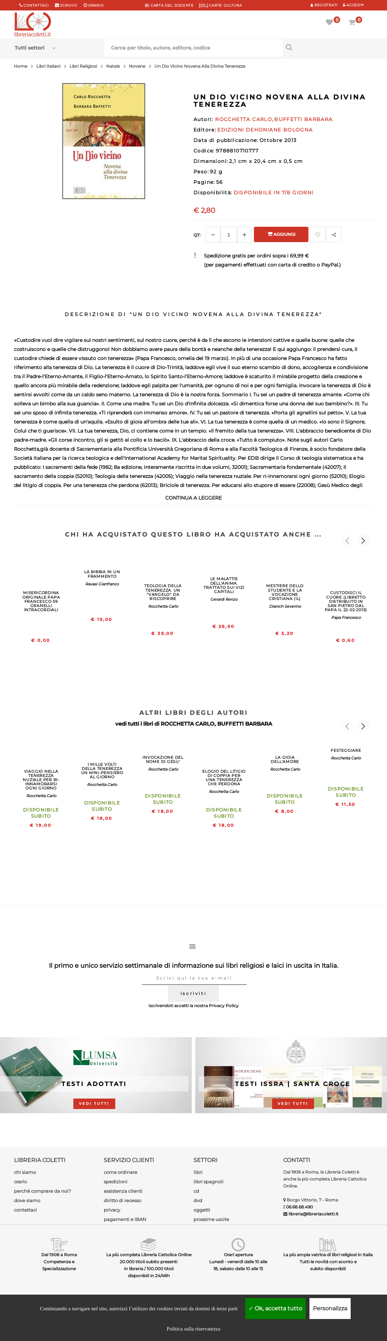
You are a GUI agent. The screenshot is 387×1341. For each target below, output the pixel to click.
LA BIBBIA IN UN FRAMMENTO (102, 573)
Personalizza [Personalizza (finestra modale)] (330, 1308)
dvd (198, 1200)
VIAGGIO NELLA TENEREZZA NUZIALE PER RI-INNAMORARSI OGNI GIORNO (41, 780)
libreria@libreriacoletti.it (313, 1213)
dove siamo (27, 1200)
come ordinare (120, 1172)
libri (198, 1172)
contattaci (25, 1210)
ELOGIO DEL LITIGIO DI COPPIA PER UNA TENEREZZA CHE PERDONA (224, 777)
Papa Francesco (346, 617)
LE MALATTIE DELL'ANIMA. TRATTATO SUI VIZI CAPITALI (224, 585)
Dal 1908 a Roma (59, 1254)
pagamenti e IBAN (125, 1219)
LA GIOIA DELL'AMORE (285, 759)
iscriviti (193, 993)
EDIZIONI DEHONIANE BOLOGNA (265, 130)
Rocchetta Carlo (163, 606)
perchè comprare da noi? (42, 1191)
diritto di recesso (122, 1200)
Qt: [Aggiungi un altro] (197, 235)
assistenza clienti (123, 1191)
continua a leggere (193, 498)
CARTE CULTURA (220, 5)
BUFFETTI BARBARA (244, 723)
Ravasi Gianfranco (102, 584)
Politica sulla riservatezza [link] (193, 1329)
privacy (112, 1210)
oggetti (202, 1210)
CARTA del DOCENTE (169, 5)
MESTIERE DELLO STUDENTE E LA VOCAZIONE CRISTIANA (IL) (285, 592)
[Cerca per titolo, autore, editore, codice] (327, 47)
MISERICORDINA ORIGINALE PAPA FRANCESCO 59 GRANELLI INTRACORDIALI (41, 601)
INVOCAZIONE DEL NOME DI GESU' (163, 759)
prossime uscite (211, 1219)
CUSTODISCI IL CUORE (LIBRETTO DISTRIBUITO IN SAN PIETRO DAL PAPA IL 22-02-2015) (346, 601)
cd (196, 1191)
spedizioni (115, 1181)
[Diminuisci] (213, 234)
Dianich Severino (285, 606)
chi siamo (25, 1172)
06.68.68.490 (299, 1206)
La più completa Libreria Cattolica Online (148, 1254)
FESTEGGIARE (346, 750)
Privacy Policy (224, 1005)
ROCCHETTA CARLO (187, 723)
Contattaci (36, 5)
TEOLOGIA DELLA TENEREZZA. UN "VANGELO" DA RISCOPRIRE (163, 592)
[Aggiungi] (244, 234)
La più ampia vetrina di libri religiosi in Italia (328, 1254)
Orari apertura (238, 1254)
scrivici (68, 5)
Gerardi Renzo (224, 599)
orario (95, 5)
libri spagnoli (209, 1181)
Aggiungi (281, 234)
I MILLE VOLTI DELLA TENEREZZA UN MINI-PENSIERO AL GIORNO (102, 770)
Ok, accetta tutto (275, 1308)
